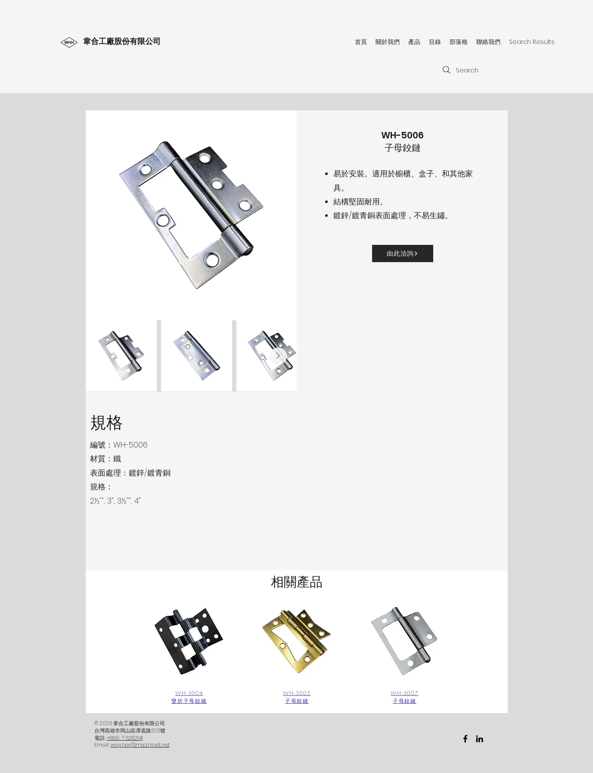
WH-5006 (402, 135)
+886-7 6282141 (125, 738)
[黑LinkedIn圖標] (479, 739)
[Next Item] (278, 356)
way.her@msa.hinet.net (140, 744)
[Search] (459, 70)
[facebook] (465, 739)
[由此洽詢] (402, 253)
